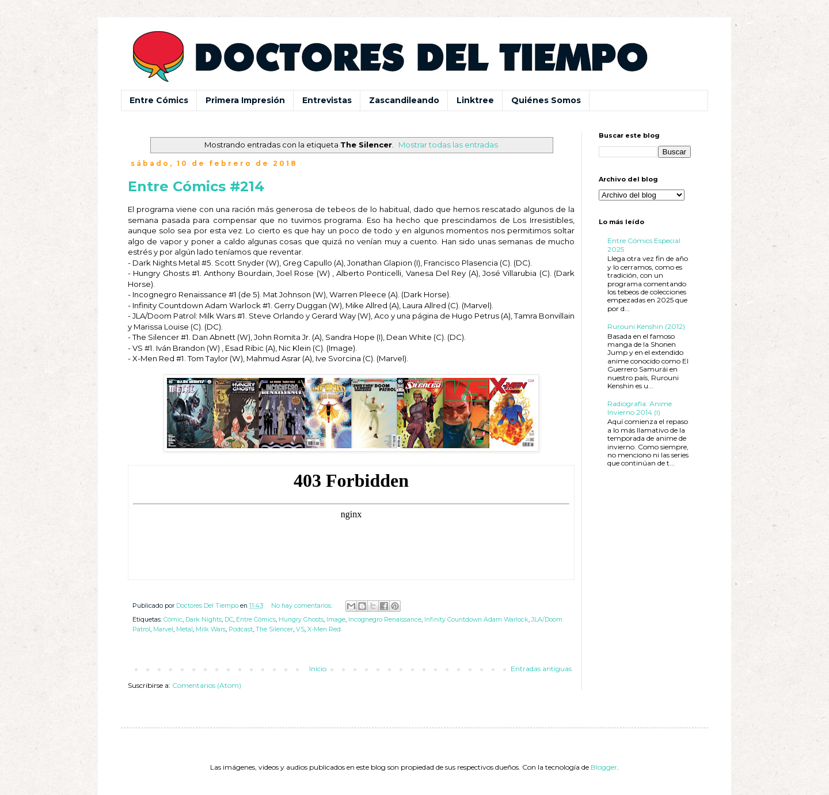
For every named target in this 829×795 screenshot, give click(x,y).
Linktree (475, 100)
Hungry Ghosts (301, 619)
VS (300, 629)
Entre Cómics (159, 100)
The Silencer (274, 629)
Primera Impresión (245, 100)
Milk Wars (211, 629)
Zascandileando (404, 100)
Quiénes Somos (546, 100)
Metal (184, 629)
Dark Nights (203, 619)
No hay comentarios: (302, 606)
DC (229, 619)
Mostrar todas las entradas (448, 144)
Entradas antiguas (541, 668)
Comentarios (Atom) (206, 685)
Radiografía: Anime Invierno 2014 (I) (639, 407)
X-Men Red (324, 629)
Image (335, 619)
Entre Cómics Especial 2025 (643, 244)
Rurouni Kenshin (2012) (646, 326)
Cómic (172, 619)
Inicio (317, 668)
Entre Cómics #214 (196, 186)
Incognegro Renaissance (384, 619)
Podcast (241, 629)
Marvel (163, 629)
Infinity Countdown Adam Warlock (476, 619)
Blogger (604, 767)
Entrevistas (327, 100)
